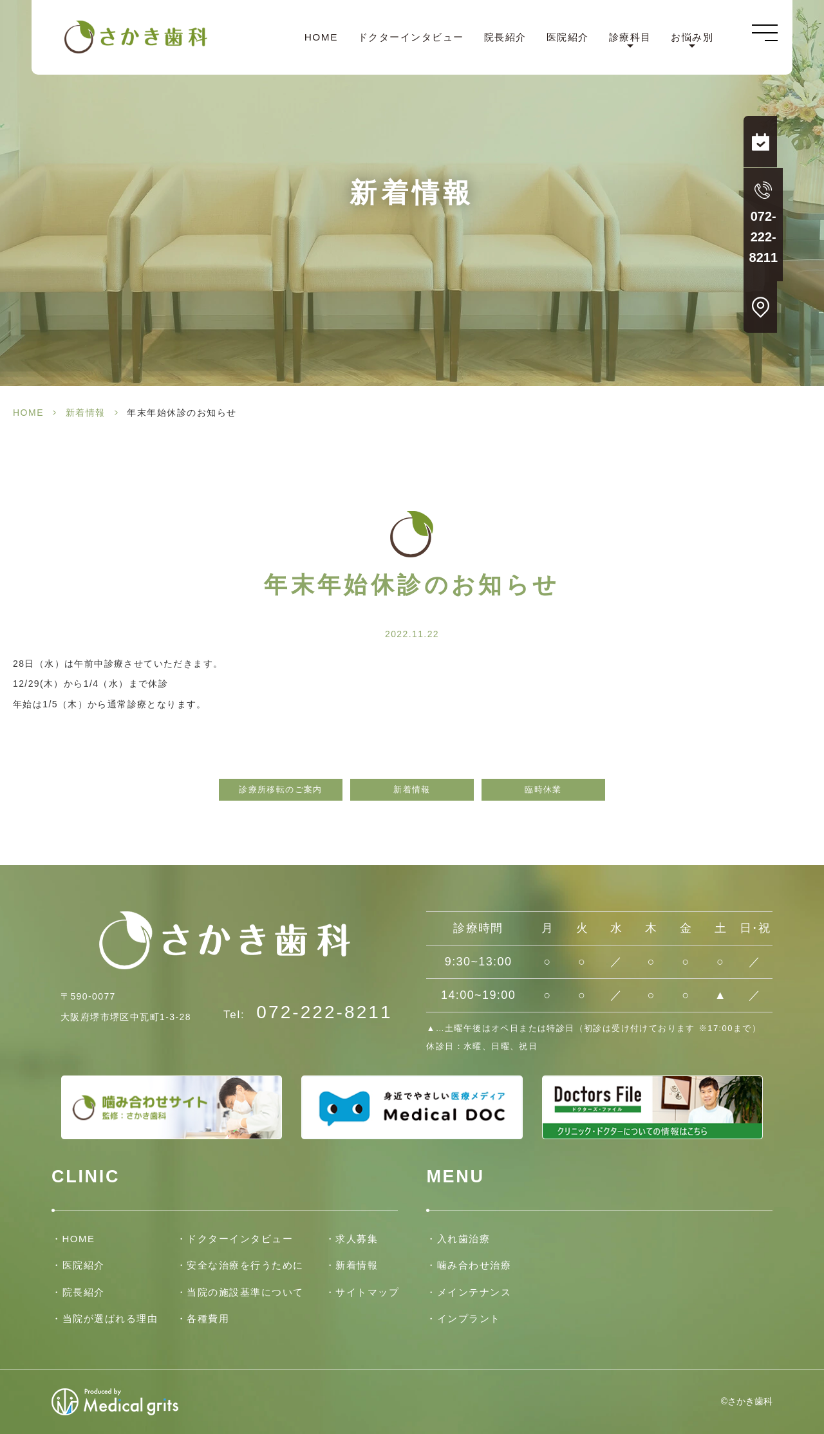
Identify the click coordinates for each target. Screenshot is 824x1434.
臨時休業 (543, 789)
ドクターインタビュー (410, 37)
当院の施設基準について (245, 1292)
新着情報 (86, 412)
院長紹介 (504, 37)
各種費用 (208, 1318)
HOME (320, 37)
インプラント (469, 1318)
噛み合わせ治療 (474, 1265)
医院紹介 (566, 37)
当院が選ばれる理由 (110, 1318)
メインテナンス (474, 1292)
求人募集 (356, 1238)
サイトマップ (367, 1292)
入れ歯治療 (464, 1238)
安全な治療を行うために (245, 1265)
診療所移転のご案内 (281, 789)
